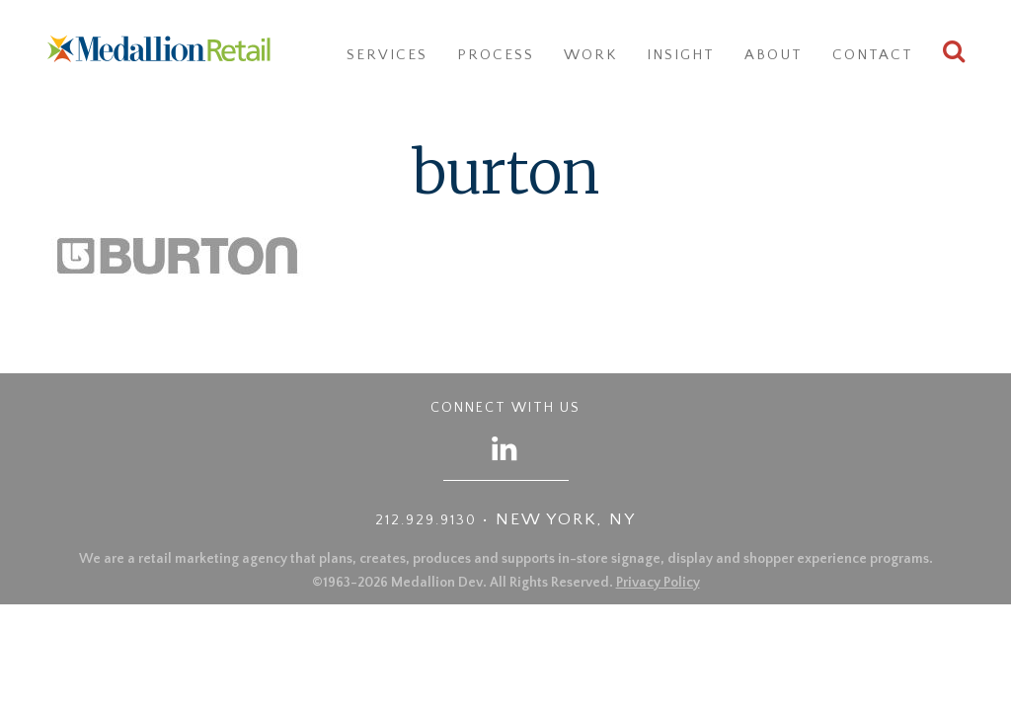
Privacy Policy (658, 583)
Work (590, 54)
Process (495, 54)
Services (387, 54)
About (773, 54)
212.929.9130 (426, 520)
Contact (872, 54)
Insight (681, 54)
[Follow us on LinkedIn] (505, 447)
